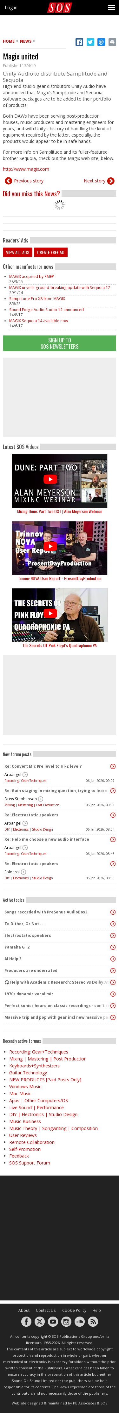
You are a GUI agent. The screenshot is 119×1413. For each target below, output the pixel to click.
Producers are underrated (30, 970)
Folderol (12, 872)
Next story (94, 181)
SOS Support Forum (29, 1163)
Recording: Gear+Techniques (25, 780)
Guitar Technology (28, 1073)
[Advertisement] (59, 397)
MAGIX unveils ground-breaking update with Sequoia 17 (59, 287)
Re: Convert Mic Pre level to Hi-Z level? (43, 766)
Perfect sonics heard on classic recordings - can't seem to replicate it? (57, 1005)
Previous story (28, 181)
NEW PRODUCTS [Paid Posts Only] (45, 1080)
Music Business (25, 1121)
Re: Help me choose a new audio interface (46, 839)
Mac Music (20, 1093)
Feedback (19, 1156)
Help (97, 1310)
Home (9, 41)
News (25, 41)
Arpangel (12, 774)
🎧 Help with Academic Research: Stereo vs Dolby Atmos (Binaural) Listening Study (57, 982)
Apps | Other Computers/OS (38, 1100)
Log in (11, 7)
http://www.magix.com (26, 169)
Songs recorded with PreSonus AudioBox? (45, 912)
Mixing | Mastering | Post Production (31, 805)
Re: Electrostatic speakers (31, 815)
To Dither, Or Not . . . (25, 923)
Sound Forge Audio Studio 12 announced (46, 309)
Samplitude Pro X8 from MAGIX (37, 298)
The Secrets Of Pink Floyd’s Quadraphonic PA (59, 645)
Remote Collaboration (32, 1142)
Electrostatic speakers (27, 935)
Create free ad (50, 252)
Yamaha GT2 (17, 947)
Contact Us (46, 1310)
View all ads (17, 252)
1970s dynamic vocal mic (29, 994)
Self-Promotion (25, 1149)
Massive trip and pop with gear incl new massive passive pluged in (57, 1017)
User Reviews (23, 1135)
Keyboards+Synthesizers (34, 1066)
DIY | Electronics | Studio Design (28, 829)
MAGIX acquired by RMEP (31, 276)
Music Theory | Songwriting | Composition (53, 1128)
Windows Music (25, 1087)
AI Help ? (12, 958)
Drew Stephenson (20, 799)
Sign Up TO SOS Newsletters (59, 343)
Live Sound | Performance (36, 1107)
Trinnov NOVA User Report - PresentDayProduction (59, 578)
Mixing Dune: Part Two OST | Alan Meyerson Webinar (59, 511)
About (24, 1310)
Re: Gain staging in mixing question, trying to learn (55, 790)
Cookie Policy (74, 1310)
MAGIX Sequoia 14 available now (38, 320)
